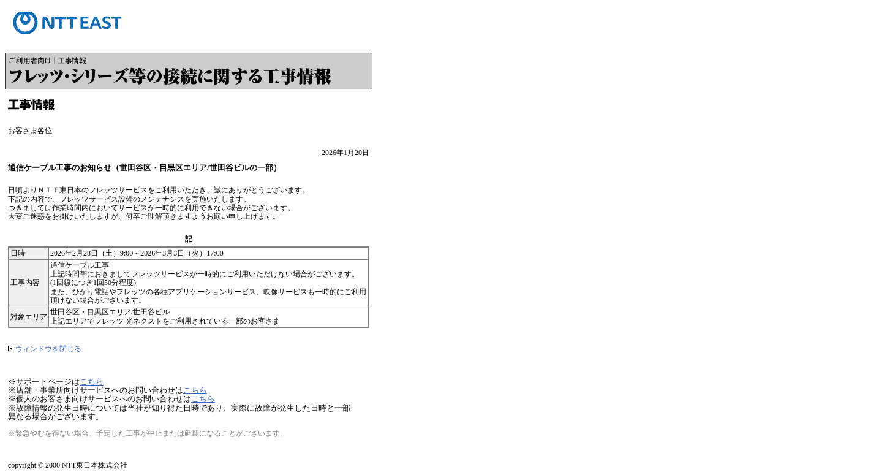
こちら (92, 381)
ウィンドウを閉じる (44, 348)
